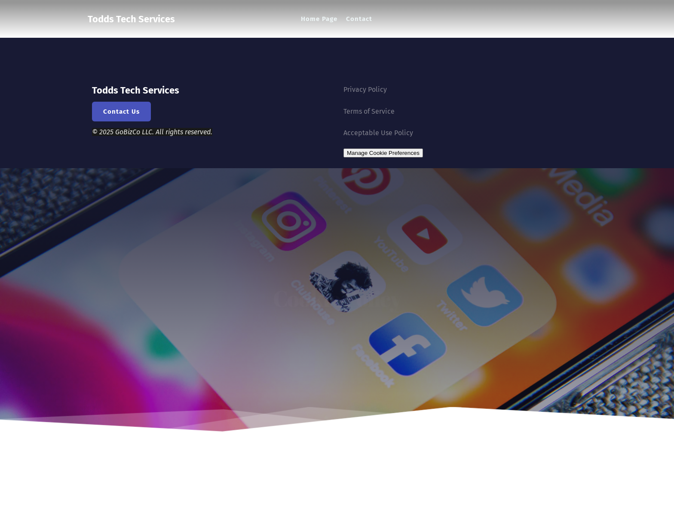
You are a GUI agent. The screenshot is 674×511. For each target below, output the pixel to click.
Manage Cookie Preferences (383, 153)
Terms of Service (369, 111)
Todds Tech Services (131, 18)
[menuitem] (319, 19)
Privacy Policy (365, 89)
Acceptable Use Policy (378, 133)
